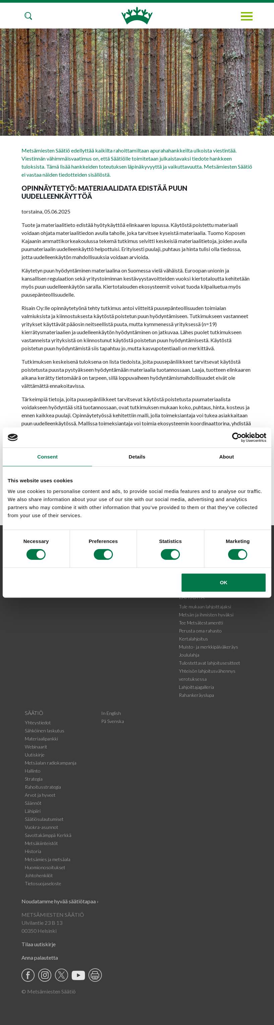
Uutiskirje (35, 755)
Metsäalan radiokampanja (50, 763)
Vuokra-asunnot (41, 827)
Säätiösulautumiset (44, 819)
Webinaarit (36, 746)
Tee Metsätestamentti (201, 622)
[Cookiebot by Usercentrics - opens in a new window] (237, 437)
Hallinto (33, 771)
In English (111, 713)
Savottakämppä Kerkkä (48, 835)
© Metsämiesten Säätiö (48, 991)
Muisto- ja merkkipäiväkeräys (208, 647)
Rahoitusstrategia (43, 787)
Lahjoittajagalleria (196, 687)
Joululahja (189, 655)
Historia (33, 851)
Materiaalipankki (41, 738)
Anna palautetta (39, 957)
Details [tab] (137, 457)
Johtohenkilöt (39, 875)
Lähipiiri (33, 811)
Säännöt (33, 803)
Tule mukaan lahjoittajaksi (205, 606)
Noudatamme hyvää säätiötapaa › (59, 901)
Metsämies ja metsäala (47, 859)
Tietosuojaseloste (43, 883)
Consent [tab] (47, 457)
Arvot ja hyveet (40, 795)
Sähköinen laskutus (44, 730)
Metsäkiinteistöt (41, 843)
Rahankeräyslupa (196, 695)
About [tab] (226, 457)
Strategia (34, 779)
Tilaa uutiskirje (38, 944)
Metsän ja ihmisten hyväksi (206, 614)
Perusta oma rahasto (200, 631)
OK (223, 582)
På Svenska (112, 721)
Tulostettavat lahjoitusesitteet (209, 663)
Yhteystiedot (38, 722)
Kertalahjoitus (193, 639)
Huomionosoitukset (45, 867)
